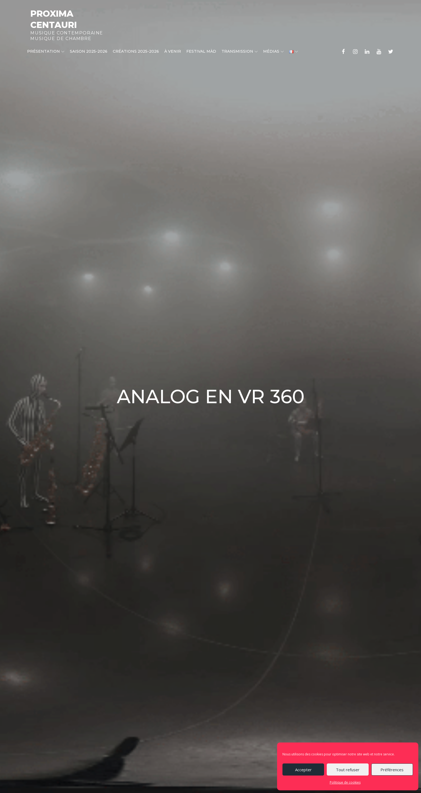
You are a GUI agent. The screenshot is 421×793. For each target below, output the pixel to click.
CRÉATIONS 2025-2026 (136, 51)
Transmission (240, 51)
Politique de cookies (345, 782)
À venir (172, 51)
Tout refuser (348, 769)
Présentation (45, 51)
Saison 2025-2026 (88, 51)
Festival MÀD (201, 51)
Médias (273, 51)
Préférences (392, 769)
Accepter (303, 769)
